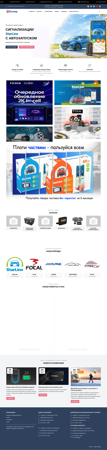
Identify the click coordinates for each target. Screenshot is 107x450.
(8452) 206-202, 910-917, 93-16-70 (16, 6)
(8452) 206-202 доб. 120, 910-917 (48, 430)
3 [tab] (55, 55)
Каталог (39, 11)
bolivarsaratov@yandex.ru (47, 420)
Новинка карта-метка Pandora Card (51, 387)
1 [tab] (51, 55)
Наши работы (73, 11)
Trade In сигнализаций (30, 47)
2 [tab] (53, 55)
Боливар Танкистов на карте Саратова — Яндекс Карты (77, 349)
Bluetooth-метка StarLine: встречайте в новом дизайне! (85, 389)
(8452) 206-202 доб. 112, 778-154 (81, 418)
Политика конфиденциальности (14, 415)
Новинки (64, 11)
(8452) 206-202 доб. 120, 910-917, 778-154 (83, 431)
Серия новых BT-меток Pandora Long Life (21, 387)
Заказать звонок (13, 47)
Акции (57, 11)
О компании (48, 11)
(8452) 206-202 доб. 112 (46, 418)
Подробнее (10, 398)
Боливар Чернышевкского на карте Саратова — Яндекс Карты (29, 349)
